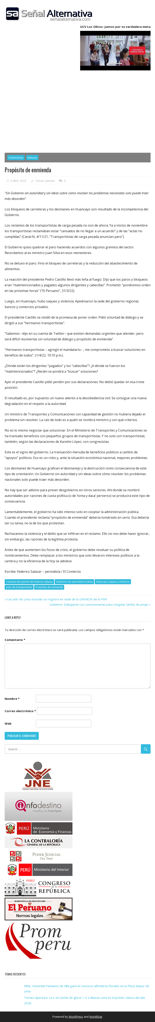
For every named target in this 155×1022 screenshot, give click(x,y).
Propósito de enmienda (49, 587)
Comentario (15, 640)
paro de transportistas (19, 587)
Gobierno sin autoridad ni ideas (74, 581)
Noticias (32, 157)
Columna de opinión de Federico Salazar (29, 581)
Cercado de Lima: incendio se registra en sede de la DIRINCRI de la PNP (57, 599)
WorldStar (95, 1017)
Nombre (12, 699)
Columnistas (15, 157)
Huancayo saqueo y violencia (112, 581)
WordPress (76, 1017)
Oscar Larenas (45, 181)
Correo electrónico (20, 711)
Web (8, 723)
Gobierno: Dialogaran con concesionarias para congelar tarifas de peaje (99, 604)
